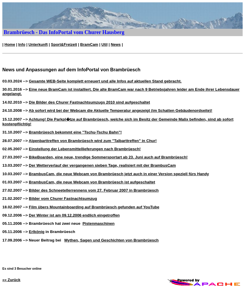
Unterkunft (38, 44)
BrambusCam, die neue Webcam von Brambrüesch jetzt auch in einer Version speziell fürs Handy (119, 174)
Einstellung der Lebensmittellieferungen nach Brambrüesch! (85, 149)
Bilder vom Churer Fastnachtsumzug (63, 198)
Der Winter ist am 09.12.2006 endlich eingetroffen (74, 215)
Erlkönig (36, 231)
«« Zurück (11, 280)
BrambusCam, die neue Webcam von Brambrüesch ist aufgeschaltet (92, 182)
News (116, 44)
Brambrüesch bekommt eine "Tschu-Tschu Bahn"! (75, 132)
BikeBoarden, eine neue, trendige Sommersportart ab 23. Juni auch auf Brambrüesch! (108, 157)
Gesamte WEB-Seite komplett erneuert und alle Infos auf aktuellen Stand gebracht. (105, 81)
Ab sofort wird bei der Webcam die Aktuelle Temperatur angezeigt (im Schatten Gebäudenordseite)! (120, 110)
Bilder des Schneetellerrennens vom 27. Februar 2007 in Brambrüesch (93, 190)
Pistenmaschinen (98, 223)
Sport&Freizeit (64, 44)
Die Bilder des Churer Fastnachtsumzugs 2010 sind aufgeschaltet (89, 102)
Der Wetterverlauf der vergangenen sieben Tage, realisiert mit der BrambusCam (102, 165)
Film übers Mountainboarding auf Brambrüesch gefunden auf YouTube (94, 207)
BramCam (89, 44)
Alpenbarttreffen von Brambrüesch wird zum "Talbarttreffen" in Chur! (93, 141)
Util (105, 44)
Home (9, 44)
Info (21, 44)
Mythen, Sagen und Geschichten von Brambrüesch (111, 240)
